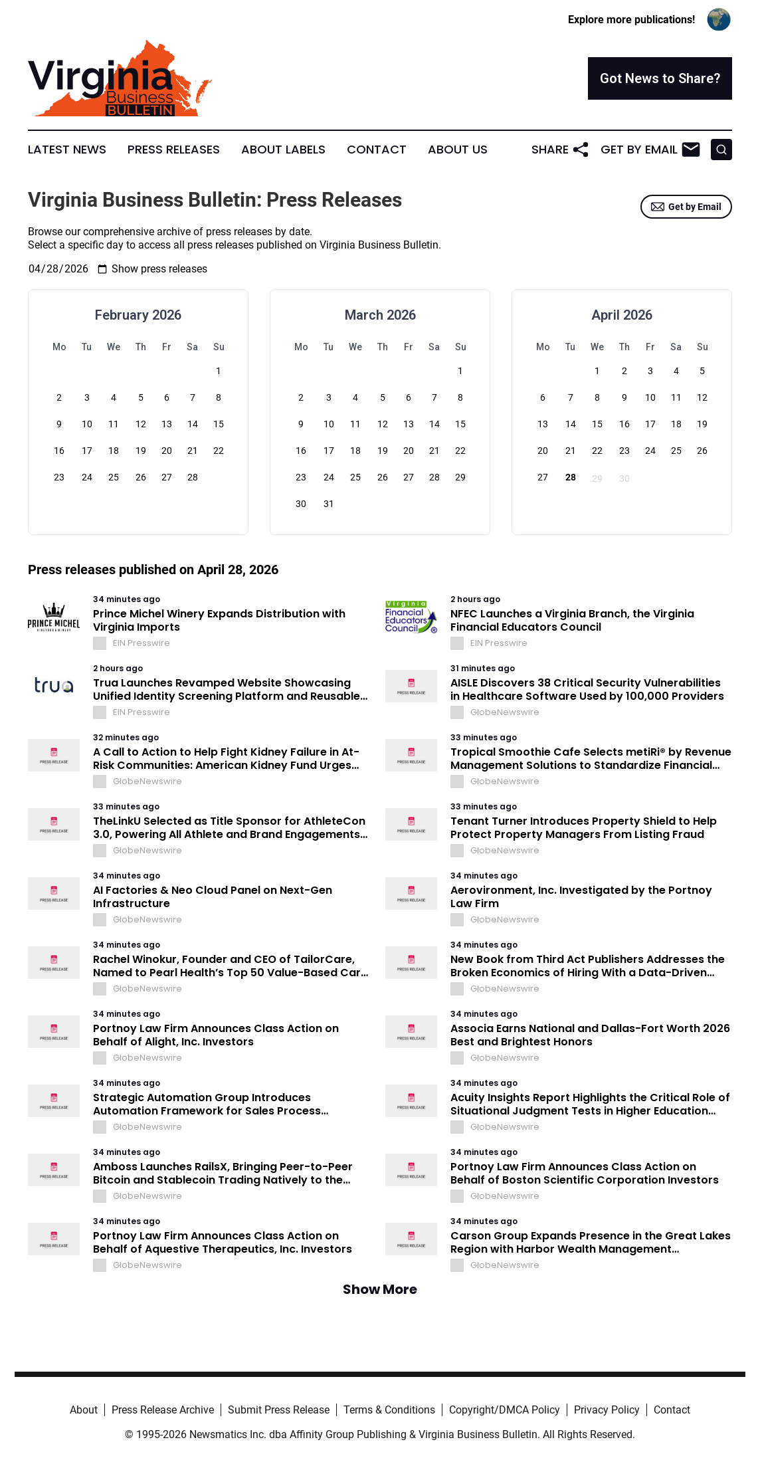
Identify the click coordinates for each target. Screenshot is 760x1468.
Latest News (67, 149)
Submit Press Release (279, 1410)
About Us (458, 149)
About (84, 1410)
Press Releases (174, 149)
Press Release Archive (163, 1410)
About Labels (283, 149)
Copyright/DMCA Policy (504, 1410)
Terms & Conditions (389, 1410)
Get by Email (686, 206)
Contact (377, 149)
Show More (380, 1289)
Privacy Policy (607, 1410)
